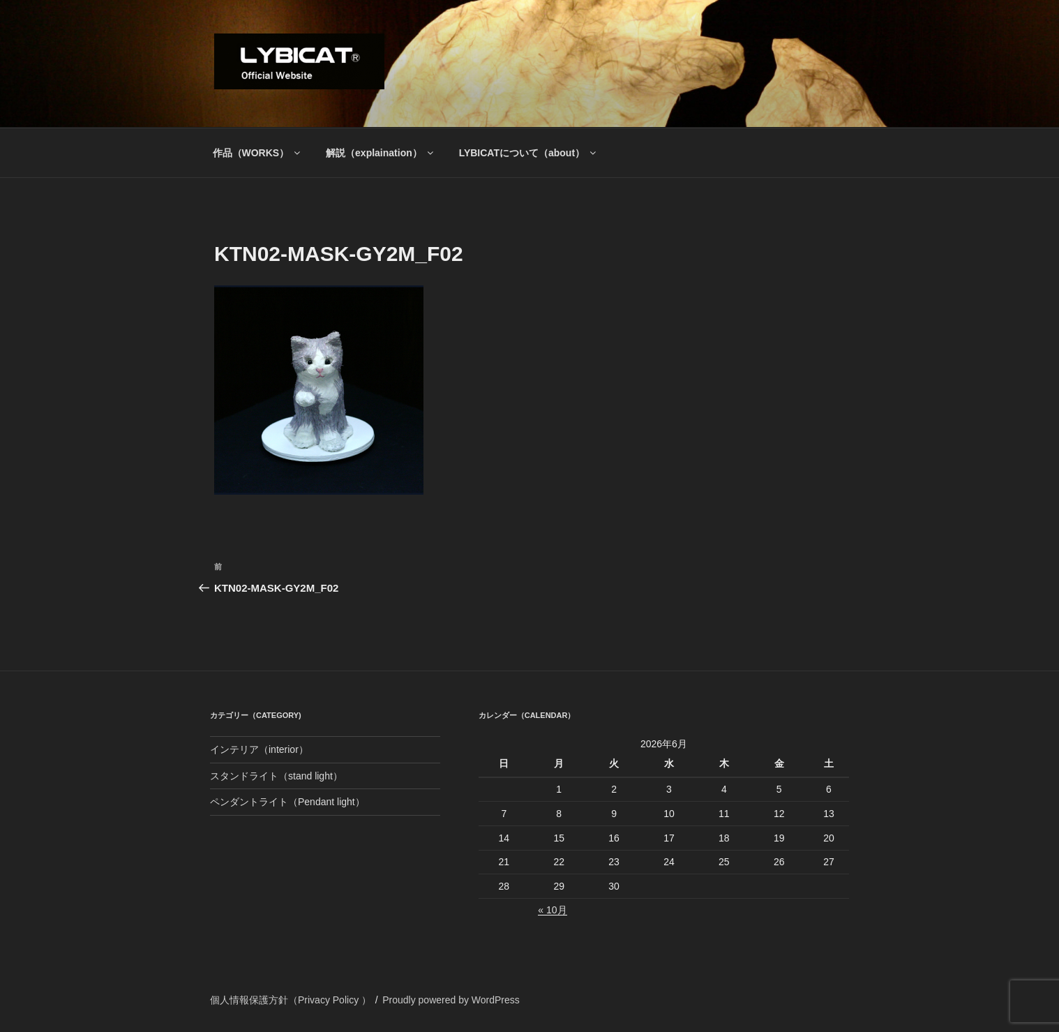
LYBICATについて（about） (528, 152)
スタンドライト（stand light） (276, 776)
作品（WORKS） (258, 152)
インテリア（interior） (259, 749)
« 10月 (552, 909)
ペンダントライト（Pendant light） (287, 801)
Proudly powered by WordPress (451, 999)
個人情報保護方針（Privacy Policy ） (290, 999)
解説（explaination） (380, 152)
